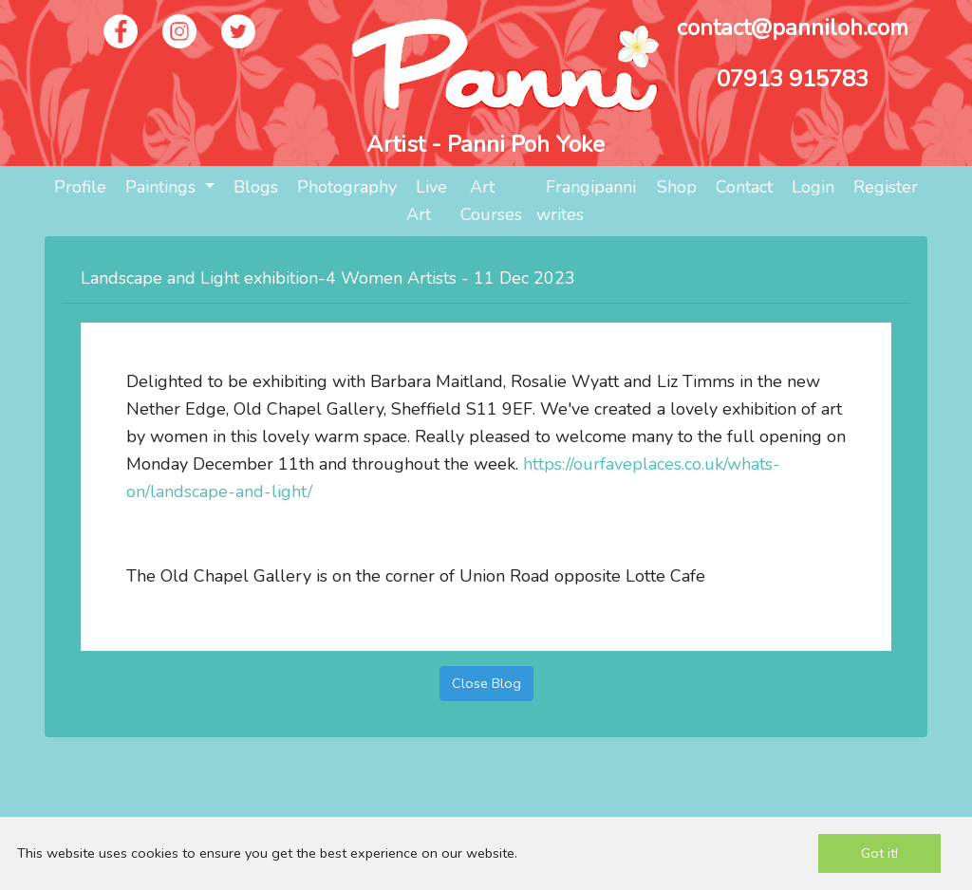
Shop (677, 187)
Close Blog (486, 683)
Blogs (256, 187)
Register (885, 187)
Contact (744, 187)
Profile (80, 187)
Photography (347, 187)
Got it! (879, 853)
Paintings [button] (162, 187)
